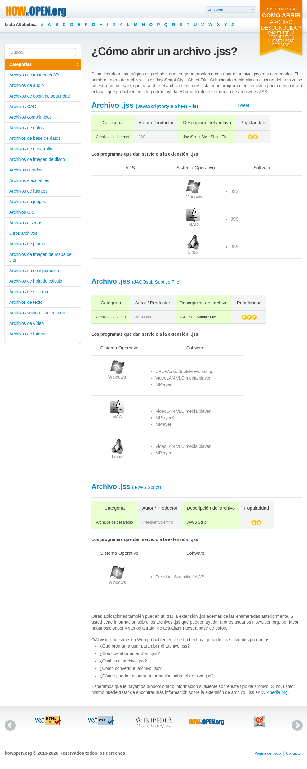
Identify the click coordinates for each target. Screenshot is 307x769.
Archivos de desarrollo (30, 148)
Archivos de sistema (28, 291)
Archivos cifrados (25, 169)
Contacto (293, 753)
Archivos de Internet (28, 333)
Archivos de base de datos (34, 138)
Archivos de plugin (27, 243)
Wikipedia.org (274, 692)
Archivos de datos (26, 127)
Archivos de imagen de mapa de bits (40, 257)
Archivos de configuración (34, 270)
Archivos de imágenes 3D (34, 74)
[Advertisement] (112, 199)
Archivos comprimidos (30, 117)
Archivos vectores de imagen (37, 312)
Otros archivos (23, 233)
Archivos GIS (22, 212)
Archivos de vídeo (26, 323)
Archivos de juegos (27, 201)
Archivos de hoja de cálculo (35, 281)
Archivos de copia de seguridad (39, 95)
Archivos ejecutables (29, 180)
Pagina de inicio (268, 753)
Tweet (243, 105)
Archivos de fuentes (28, 191)
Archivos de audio (26, 85)
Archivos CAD (22, 106)
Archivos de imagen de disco (37, 159)
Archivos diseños (25, 222)
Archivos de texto (25, 302)
